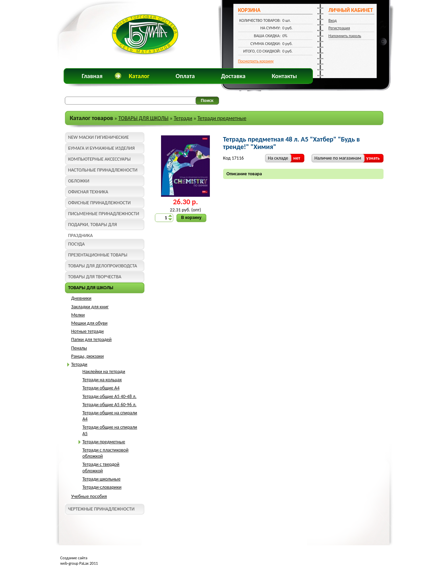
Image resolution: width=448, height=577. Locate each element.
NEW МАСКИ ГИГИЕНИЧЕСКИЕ (98, 137)
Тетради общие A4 (101, 388)
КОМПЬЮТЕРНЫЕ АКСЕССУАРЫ (99, 159)
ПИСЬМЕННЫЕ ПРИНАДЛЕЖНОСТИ (103, 214)
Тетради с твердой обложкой (101, 467)
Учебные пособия (89, 496)
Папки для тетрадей (91, 339)
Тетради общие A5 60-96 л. (109, 405)
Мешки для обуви (89, 323)
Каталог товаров (91, 118)
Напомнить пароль (345, 35)
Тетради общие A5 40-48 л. (109, 396)
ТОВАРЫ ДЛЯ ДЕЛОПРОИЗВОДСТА (102, 266)
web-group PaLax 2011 (79, 563)
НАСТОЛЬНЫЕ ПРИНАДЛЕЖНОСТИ (103, 170)
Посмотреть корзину (256, 61)
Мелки (78, 315)
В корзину (191, 217)
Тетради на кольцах (102, 380)
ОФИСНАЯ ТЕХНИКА (88, 192)
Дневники (81, 298)
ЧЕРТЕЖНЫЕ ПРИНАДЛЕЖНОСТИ (101, 509)
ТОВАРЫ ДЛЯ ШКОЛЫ (143, 118)
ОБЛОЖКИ (78, 181)
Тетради (183, 118)
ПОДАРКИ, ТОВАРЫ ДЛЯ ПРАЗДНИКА (92, 226)
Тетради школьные (102, 479)
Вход (333, 20)
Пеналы (79, 348)
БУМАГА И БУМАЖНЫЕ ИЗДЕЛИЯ (101, 148)
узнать (373, 158)
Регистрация (339, 28)
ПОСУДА (76, 244)
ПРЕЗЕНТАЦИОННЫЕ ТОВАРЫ (98, 255)
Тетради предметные (222, 118)
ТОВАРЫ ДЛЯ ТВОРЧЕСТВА (94, 277)
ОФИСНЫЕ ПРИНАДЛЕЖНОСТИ (99, 203)
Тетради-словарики (102, 487)
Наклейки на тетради (104, 371)
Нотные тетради (87, 331)
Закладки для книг (90, 307)
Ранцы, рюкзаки (87, 356)
